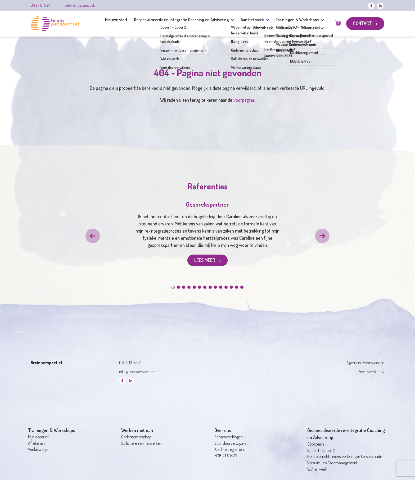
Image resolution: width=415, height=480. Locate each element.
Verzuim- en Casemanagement (332, 462)
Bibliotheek (263, 27)
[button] (92, 236)
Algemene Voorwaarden (365, 362)
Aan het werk (252, 19)
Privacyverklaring (371, 371)
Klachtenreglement (229, 449)
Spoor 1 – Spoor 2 (321, 450)
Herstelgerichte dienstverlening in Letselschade (344, 456)
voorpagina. (244, 100)
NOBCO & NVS (225, 455)
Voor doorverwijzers (230, 443)
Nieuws (285, 27)
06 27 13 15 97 (40, 5)
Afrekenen (36, 443)
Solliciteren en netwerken (141, 443)
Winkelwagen (38, 449)
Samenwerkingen (228, 436)
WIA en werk (317, 469)
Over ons (311, 27)
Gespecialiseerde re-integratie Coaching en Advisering (181, 19)
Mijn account (38, 436)
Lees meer (205, 260)
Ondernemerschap (136, 436)
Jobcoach (315, 444)
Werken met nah (137, 430)
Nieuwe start (116, 19)
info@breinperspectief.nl (79, 5)
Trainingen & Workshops (297, 19)
